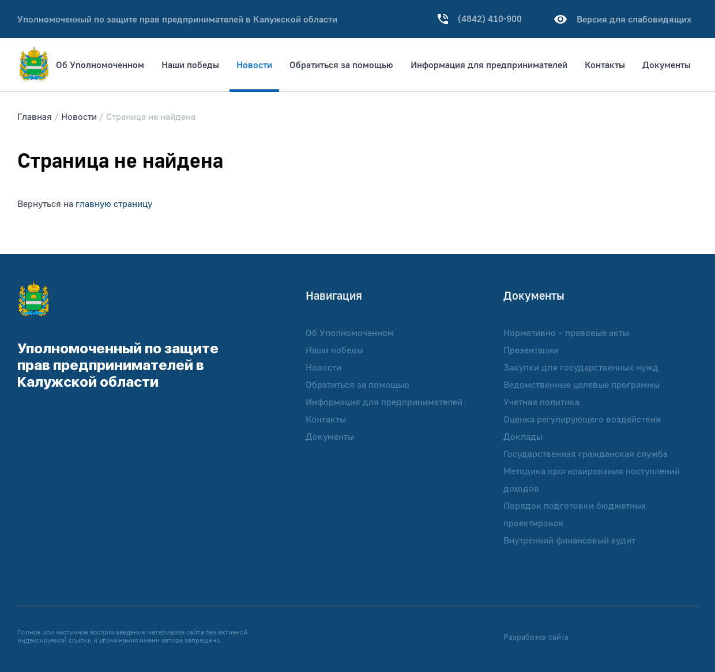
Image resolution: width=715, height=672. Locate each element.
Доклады (523, 436)
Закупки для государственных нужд (580, 367)
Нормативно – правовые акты (566, 332)
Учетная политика (541, 402)
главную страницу (114, 203)
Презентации (530, 350)
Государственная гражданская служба (585, 453)
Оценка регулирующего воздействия (582, 419)
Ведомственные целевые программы (581, 384)
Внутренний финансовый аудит (569, 540)
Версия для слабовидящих (621, 19)
